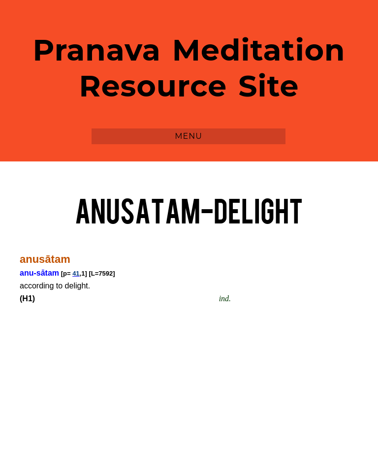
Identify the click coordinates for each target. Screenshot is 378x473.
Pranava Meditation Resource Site (189, 68)
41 (75, 273)
